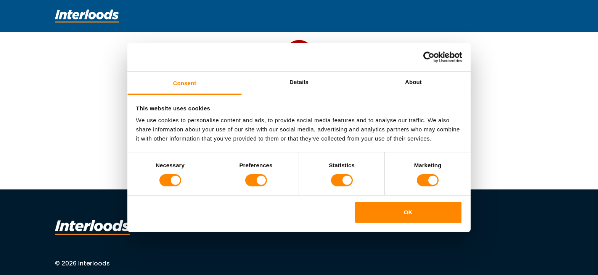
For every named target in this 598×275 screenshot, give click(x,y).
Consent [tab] (184, 83)
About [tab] (413, 82)
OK (408, 212)
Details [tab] (299, 82)
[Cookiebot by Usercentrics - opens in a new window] (428, 57)
